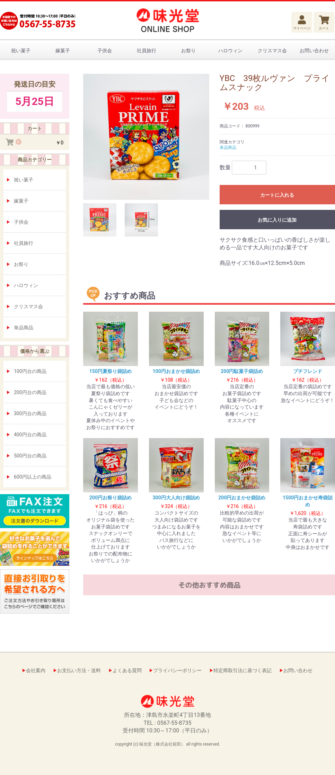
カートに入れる (277, 195)
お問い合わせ (314, 50)
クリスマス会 (272, 50)
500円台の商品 (30, 455)
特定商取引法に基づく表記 (242, 670)
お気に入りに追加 (277, 220)
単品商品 (23, 327)
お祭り (188, 50)
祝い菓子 (20, 50)
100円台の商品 (30, 371)
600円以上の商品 (32, 477)
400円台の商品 (30, 434)
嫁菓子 (62, 50)
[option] (146, 137)
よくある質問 (127, 670)
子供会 (104, 50)
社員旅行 (146, 50)
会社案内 (35, 670)
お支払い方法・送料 (79, 670)
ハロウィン (230, 50)
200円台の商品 (30, 392)
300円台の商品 (30, 413)
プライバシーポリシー (177, 670)
